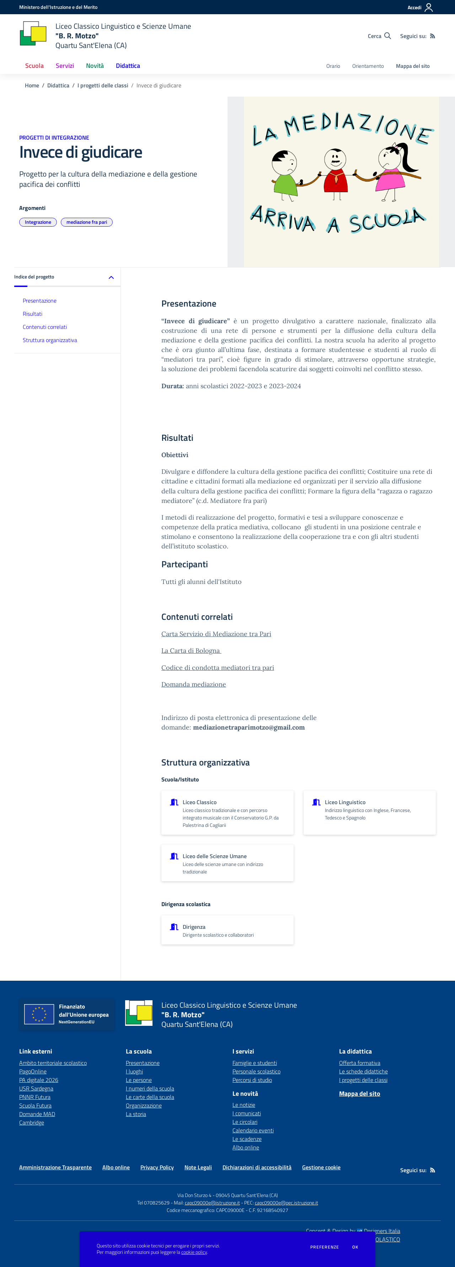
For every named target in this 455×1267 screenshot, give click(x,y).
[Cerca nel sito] (379, 35)
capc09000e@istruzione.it (212, 1202)
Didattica (58, 85)
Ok (355, 1247)
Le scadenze (247, 1139)
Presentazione (40, 300)
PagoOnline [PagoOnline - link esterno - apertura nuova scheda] (33, 1071)
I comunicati (246, 1113)
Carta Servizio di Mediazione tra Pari (216, 634)
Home (32, 85)
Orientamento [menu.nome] (368, 66)
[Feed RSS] (432, 36)
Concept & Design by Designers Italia (353, 1231)
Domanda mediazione (193, 684)
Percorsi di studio (252, 1080)
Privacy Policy (157, 1167)
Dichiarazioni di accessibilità (257, 1167)
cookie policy (194, 1252)
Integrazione (38, 222)
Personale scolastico (256, 1071)
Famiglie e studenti (254, 1062)
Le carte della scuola (150, 1097)
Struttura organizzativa (50, 340)
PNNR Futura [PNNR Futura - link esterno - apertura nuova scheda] (34, 1097)
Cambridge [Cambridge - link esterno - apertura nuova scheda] (31, 1122)
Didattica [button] (128, 65)
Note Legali (198, 1167)
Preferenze (324, 1247)
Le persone (139, 1080)
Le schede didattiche (363, 1071)
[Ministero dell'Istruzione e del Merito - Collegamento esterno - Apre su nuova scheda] (58, 7)
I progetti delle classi (102, 85)
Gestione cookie (321, 1167)
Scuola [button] (34, 65)
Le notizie (243, 1104)
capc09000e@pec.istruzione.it (286, 1202)
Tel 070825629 (153, 1202)
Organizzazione (144, 1105)
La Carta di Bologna (191, 650)
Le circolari (244, 1121)
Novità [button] (95, 65)
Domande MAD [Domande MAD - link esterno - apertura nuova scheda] (37, 1114)
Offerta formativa (359, 1062)
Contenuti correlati (45, 327)
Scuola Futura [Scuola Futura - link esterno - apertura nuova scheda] (35, 1105)
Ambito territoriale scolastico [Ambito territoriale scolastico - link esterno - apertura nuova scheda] (53, 1062)
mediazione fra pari (86, 222)
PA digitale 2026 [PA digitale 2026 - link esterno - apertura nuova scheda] (38, 1080)
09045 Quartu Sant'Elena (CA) (247, 1195)
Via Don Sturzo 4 (194, 1195)
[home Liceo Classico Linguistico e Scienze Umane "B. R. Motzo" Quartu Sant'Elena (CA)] (105, 35)
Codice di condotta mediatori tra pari (217, 668)
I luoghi (134, 1071)
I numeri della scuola (150, 1088)
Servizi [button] (65, 65)
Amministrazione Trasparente (55, 1167)
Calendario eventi (253, 1130)
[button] (67, 277)
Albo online (245, 1147)
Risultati (32, 313)
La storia (136, 1114)
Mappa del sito (413, 66)
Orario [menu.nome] (333, 66)
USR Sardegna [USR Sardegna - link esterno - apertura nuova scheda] (36, 1088)
